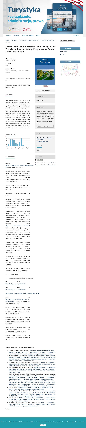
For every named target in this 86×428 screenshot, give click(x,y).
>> (9, 409)
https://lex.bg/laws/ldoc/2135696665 (15, 284)
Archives (17, 35)
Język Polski (63, 51)
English (62, 54)
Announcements (27, 35)
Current (8, 35)
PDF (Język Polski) (43, 90)
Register (72, 2)
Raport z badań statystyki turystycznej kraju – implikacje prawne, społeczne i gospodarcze (32, 351)
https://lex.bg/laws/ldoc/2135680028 (15, 290)
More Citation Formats (44, 126)
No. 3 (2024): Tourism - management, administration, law (37, 40)
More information (80, 422)
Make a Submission (67, 40)
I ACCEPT (43, 424)
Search (76, 35)
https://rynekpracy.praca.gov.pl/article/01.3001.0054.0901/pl (22, 293)
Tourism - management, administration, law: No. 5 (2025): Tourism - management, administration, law (32, 395)
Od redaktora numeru (25, 387)
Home (7, 40)
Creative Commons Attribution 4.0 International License (45, 165)
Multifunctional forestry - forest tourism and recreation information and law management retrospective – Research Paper (32, 376)
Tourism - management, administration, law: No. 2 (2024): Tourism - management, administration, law (32, 353)
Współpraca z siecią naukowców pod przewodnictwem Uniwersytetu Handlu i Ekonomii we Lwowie (32, 368)
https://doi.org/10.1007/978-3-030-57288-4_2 (18, 226)
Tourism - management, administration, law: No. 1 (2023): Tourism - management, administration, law (32, 378)
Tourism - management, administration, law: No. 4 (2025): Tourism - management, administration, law (32, 359)
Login (78, 2)
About (38, 35)
